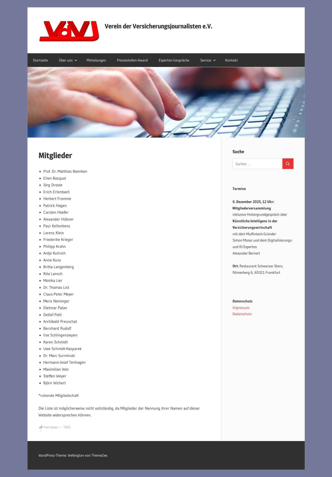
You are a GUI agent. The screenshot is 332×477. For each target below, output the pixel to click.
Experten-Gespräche (174, 60)
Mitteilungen (96, 60)
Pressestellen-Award (132, 60)
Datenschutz (242, 314)
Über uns (68, 60)
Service (208, 60)
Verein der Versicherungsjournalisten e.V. (158, 26)
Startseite (40, 60)
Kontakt (231, 60)
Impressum (241, 307)
